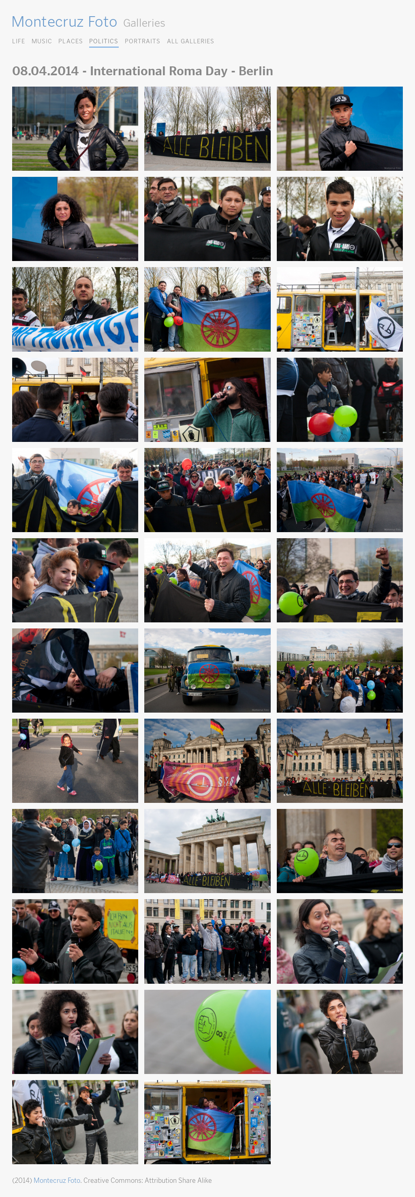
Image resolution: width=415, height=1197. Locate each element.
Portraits (142, 41)
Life (18, 41)
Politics (103, 41)
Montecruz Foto (64, 21)
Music (42, 41)
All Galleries (190, 41)
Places (70, 41)
